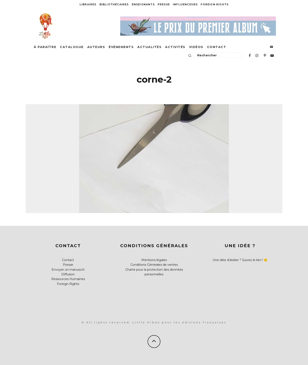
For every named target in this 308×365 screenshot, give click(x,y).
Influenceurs (185, 4)
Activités (175, 47)
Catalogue (72, 47)
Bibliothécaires (114, 4)
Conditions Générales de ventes (154, 265)
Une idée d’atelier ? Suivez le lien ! (238, 260)
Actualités (149, 47)
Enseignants (143, 4)
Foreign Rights (214, 4)
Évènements (121, 47)
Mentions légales (154, 260)
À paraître (45, 47)
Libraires (88, 4)
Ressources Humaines (68, 279)
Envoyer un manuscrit (68, 270)
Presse (164, 4)
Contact (216, 47)
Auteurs (96, 47)
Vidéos (196, 47)
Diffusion (68, 274)
